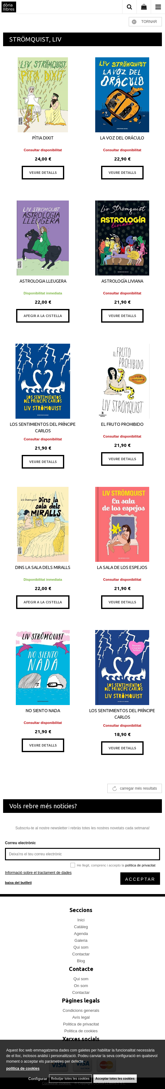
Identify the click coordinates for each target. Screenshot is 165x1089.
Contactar (81, 954)
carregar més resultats (138, 788)
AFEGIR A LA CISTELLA (43, 316)
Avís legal (81, 1017)
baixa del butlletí (18, 882)
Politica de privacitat (81, 1024)
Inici (80, 920)
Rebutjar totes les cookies (70, 1078)
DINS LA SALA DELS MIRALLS (42, 567)
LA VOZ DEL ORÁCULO (122, 137)
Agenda (81, 933)
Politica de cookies (81, 1031)
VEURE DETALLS (43, 172)
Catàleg (81, 926)
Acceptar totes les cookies (115, 1078)
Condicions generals (81, 1010)
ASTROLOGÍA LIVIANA (122, 281)
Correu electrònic (20, 843)
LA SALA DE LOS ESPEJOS (122, 567)
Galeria (80, 940)
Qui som (81, 947)
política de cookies (22, 1068)
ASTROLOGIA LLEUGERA (43, 281)
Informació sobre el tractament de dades (38, 873)
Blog (81, 961)
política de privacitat (140, 865)
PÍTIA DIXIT (43, 137)
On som (81, 985)
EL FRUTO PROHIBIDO (122, 424)
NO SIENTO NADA (43, 710)
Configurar (37, 1079)
